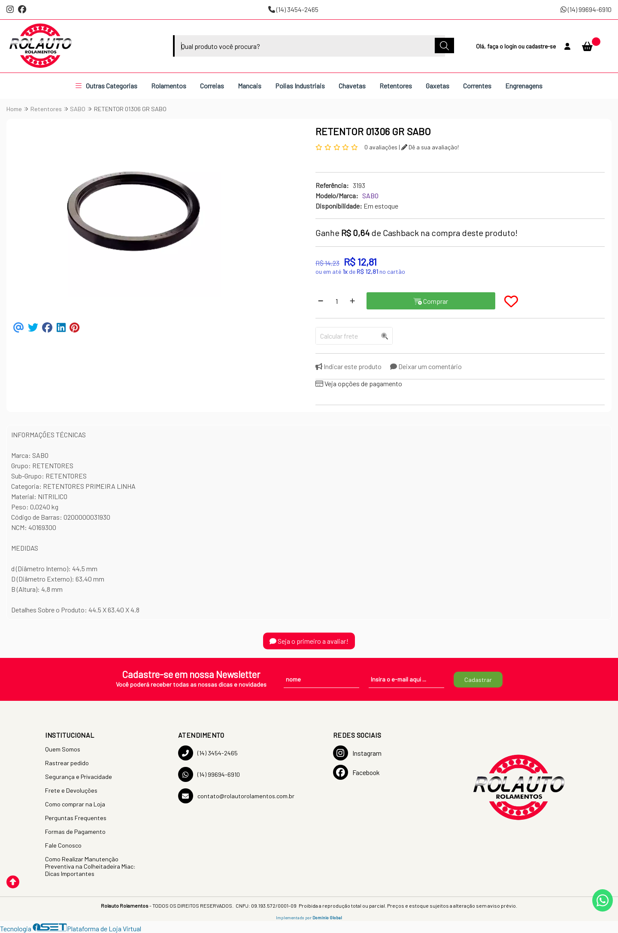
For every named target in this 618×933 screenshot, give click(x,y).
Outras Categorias (106, 86)
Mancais (249, 86)
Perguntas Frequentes (75, 817)
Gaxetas (437, 86)
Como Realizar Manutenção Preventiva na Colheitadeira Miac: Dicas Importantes (90, 866)
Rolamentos (168, 86)
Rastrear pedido (67, 762)
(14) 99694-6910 (586, 9)
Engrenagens (523, 86)
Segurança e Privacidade (78, 776)
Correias (212, 86)
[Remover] (320, 300)
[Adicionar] (352, 300)
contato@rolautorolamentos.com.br (236, 795)
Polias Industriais (300, 86)
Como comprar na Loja (75, 804)
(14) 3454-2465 (293, 9)
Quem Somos (62, 749)
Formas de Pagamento (75, 831)
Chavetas (352, 86)
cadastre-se (541, 46)
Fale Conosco (63, 845)
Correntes (477, 86)
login (511, 46)
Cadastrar (478, 679)
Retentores (395, 86)
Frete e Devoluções (71, 790)
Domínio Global (327, 917)
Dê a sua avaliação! (430, 147)
